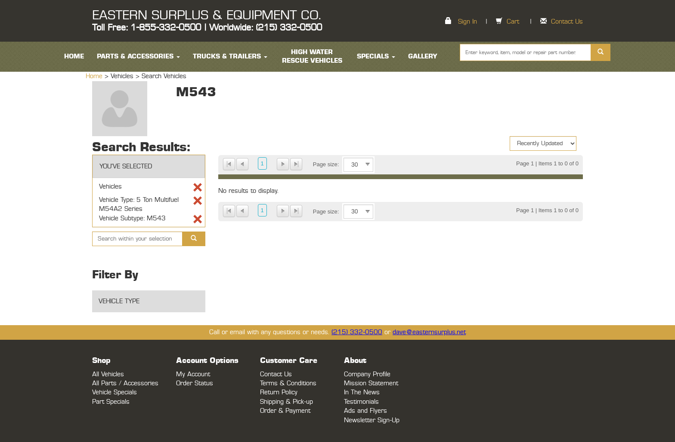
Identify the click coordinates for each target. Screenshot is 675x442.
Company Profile (367, 374)
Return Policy (278, 392)
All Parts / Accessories (125, 383)
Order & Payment (285, 411)
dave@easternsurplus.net (429, 332)
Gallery (422, 56)
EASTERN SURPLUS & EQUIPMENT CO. (206, 15)
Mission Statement (371, 383)
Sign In (467, 21)
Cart (513, 21)
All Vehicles (108, 374)
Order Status (194, 383)
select (367, 164)
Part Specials (111, 402)
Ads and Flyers (365, 411)
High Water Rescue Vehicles (312, 56)
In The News (362, 392)
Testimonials (361, 402)
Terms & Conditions (288, 383)
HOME (74, 56)
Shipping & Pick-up (286, 402)
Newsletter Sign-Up (371, 420)
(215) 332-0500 (356, 332)
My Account (193, 374)
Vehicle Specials (114, 392)
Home (95, 76)
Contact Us (567, 21)
